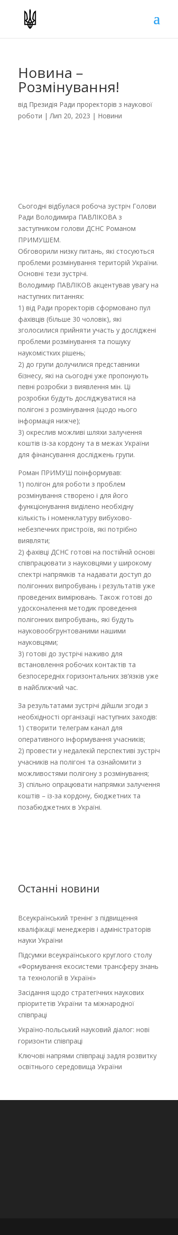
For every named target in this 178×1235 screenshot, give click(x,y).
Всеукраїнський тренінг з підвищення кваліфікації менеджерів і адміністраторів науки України (84, 929)
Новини (110, 115)
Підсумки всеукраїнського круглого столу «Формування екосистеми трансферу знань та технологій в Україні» (88, 966)
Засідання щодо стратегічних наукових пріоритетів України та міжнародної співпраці (81, 1004)
